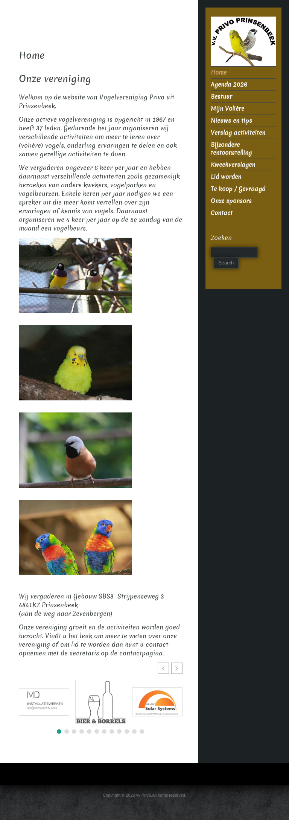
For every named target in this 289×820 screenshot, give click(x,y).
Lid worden (226, 177)
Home (219, 72)
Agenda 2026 (229, 85)
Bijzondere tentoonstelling (231, 149)
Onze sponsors (231, 201)
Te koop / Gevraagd (238, 189)
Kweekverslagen (233, 165)
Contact (222, 213)
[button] (177, 668)
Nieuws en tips (231, 121)
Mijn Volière (227, 109)
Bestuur (221, 97)
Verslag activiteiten (238, 133)
